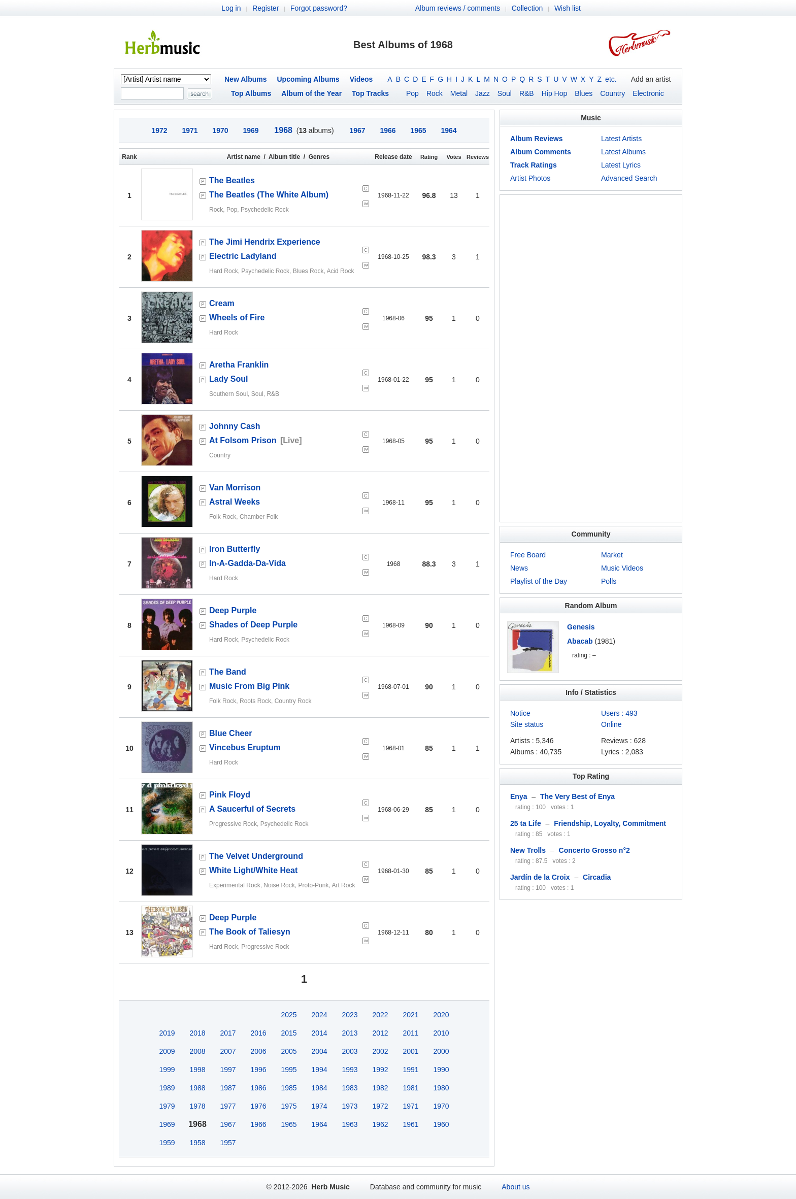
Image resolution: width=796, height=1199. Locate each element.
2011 (410, 1033)
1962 (380, 1124)
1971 (410, 1106)
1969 (167, 1124)
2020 (441, 1015)
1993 (349, 1069)
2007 (228, 1051)
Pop (412, 93)
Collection (527, 8)
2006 (258, 1051)
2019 (167, 1033)
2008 (197, 1051)
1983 (349, 1088)
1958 (197, 1143)
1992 (380, 1069)
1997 (228, 1069)
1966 (258, 1124)
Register (265, 8)
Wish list (567, 8)
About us (515, 1187)
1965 (288, 1124)
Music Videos (622, 568)
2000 (441, 1051)
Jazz (482, 93)
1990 (441, 1069)
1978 (197, 1106)
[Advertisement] (591, 358)
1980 (441, 1088)
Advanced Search (629, 178)
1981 (410, 1088)
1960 (441, 1124)
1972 (380, 1106)
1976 (258, 1106)
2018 (197, 1033)
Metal (459, 93)
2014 (319, 1033)
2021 (410, 1015)
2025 (288, 1015)
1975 (288, 1106)
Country (612, 93)
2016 (258, 1033)
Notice (520, 713)
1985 (288, 1088)
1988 (197, 1088)
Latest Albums (623, 152)
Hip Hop (555, 93)
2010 (441, 1033)
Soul (505, 93)
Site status (526, 724)
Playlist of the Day (538, 581)
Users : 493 (619, 713)
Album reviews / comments (457, 8)
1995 (288, 1069)
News (519, 568)
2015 (288, 1033)
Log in (231, 8)
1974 (319, 1106)
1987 (228, 1088)
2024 (319, 1015)
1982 (380, 1088)
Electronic (648, 93)
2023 (349, 1015)
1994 (319, 1069)
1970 (441, 1106)
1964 (319, 1124)
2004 (319, 1051)
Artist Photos (530, 178)
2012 (380, 1033)
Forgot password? (318, 8)
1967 (228, 1124)
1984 (319, 1088)
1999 (167, 1069)
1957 (228, 1143)
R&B (526, 93)
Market (612, 555)
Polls (608, 581)
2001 (410, 1051)
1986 (258, 1088)
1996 (258, 1069)
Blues (583, 93)
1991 (410, 1069)
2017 (228, 1033)
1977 (228, 1106)
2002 (380, 1051)
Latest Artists (621, 139)
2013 (349, 1033)
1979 (167, 1106)
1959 (167, 1143)
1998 (197, 1069)
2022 (380, 1015)
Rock (434, 93)
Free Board (528, 555)
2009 (167, 1051)
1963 (349, 1124)
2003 (349, 1051)
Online (611, 724)
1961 (410, 1124)
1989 (167, 1088)
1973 (349, 1106)
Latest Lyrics (621, 165)
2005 (288, 1051)
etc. (611, 79)
